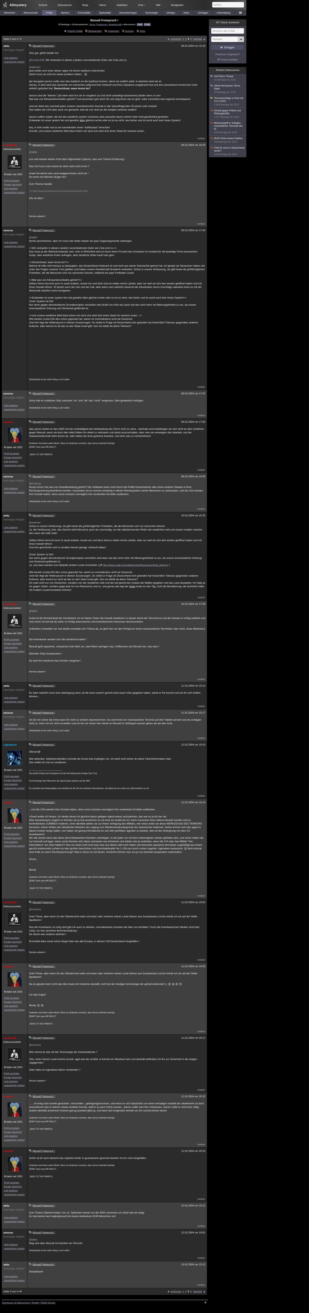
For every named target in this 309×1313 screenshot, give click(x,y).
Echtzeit (43, 5)
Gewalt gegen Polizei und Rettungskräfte (228, 114)
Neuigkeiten (177, 5)
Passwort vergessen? (227, 54)
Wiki (158, 5)
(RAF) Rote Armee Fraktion (228, 140)
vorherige (175, 38)
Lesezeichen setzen (14, 61)
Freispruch (101, 24)
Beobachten (95, 31)
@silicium (34, 67)
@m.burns (35, 483)
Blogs (85, 5)
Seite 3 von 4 (12, 38)
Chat (141, 5)
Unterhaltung (223, 12)
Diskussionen (65, 5)
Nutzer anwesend (227, 22)
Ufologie (170, 12)
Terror (92, 24)
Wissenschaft (30, 12)
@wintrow (34, 522)
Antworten (113, 31)
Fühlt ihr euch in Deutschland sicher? (228, 151)
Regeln (35, 1302)
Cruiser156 (10, 145)
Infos (142, 31)
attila (6, 46)
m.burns (8, 422)
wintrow (8, 230)
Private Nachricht (13, 184)
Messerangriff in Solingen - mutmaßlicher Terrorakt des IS (228, 128)
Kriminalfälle (84, 12)
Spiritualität (105, 12)
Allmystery (18, 5)
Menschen (9, 12)
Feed (140, 24)
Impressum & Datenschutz (16, 1302)
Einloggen (229, 47)
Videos (102, 5)
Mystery (65, 12)
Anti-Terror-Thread (228, 78)
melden (201, 138)
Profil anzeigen (11, 180)
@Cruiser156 (36, 60)
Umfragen (203, 12)
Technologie (151, 12)
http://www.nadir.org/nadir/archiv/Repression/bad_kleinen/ (135, 565)
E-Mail (147, 24)
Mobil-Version (48, 1302)
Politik (49, 12)
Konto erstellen (229, 59)
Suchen (129, 31)
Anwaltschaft (114, 24)
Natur (186, 12)
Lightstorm (10, 744)
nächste (197, 38)
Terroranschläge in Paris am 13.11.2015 (228, 101)
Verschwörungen (128, 12)
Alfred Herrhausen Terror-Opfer (228, 89)
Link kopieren (11, 58)
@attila (33, 152)
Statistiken (122, 5)
